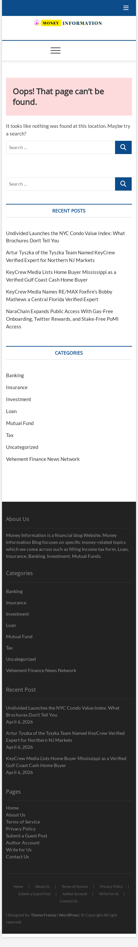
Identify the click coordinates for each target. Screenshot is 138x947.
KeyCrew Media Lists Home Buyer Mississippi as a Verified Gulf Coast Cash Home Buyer (66, 761)
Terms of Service (23, 821)
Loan (11, 411)
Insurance (17, 387)
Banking (15, 375)
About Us (15, 815)
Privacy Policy (21, 828)
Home (12, 808)
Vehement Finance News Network (43, 459)
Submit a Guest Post (26, 835)
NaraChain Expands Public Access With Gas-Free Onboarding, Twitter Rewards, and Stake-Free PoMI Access (62, 318)
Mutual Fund (20, 423)
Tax (10, 435)
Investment (18, 399)
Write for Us (19, 849)
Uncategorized (22, 447)
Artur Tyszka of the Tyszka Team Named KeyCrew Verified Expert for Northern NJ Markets (65, 736)
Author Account (23, 842)
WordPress (68, 914)
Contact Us (17, 856)
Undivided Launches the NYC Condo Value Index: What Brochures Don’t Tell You (62, 711)
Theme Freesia (43, 914)
